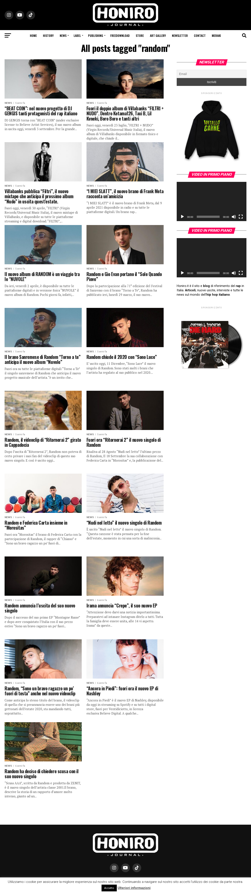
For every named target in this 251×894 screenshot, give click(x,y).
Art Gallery (158, 35)
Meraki (216, 35)
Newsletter (180, 35)
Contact (200, 35)
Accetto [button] (109, 888)
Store (140, 35)
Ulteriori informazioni (134, 888)
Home (33, 35)
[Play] (182, 217)
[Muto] (234, 217)
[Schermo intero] (241, 217)
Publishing (95, 35)
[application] (211, 201)
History (48, 35)
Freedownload (120, 35)
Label (77, 35)
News (63, 35)
